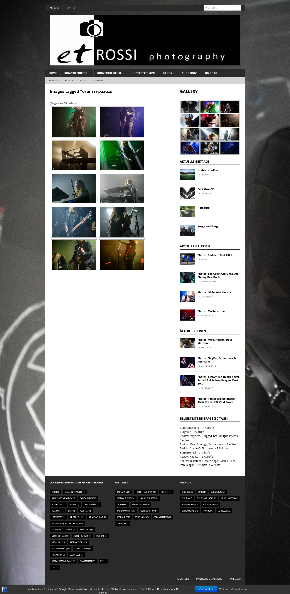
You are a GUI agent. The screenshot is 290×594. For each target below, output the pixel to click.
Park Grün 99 (206, 189)
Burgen (202, 492)
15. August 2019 (205, 387)
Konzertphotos (75, 73)
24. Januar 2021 (205, 193)
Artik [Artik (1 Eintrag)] (56, 492)
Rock (68, 80)
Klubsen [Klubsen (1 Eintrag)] (85, 511)
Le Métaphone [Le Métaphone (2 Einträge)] (97, 517)
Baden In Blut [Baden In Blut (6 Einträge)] (88, 498)
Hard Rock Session (149, 498)
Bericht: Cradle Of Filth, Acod (197, 448)
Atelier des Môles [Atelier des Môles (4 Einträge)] (75, 492)
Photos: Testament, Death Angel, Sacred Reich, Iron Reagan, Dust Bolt (219, 380)
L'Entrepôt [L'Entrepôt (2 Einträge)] (58, 517)
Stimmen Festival (162, 517)
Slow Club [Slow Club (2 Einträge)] (76, 555)
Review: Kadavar (190, 456)
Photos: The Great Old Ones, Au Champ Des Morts (218, 275)
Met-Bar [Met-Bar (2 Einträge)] (101, 536)
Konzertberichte (109, 73)
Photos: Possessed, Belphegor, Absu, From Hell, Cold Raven (217, 400)
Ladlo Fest (122, 504)
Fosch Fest (166, 492)
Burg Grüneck (188, 452)
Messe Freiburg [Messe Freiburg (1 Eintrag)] (82, 536)
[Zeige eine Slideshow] (63, 103)
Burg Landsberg (208, 226)
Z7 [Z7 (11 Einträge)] (103, 561)
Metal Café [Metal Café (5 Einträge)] (58, 542)
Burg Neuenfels (190, 504)
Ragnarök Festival (126, 511)
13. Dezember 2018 (207, 365)
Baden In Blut (124, 492)
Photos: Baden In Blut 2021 (215, 255)
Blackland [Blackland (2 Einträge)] (58, 504)
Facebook (54, 7)
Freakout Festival (126, 498)
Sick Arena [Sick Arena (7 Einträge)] (58, 555)
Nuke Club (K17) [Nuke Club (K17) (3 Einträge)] (61, 548)
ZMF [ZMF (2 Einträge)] (55, 567)
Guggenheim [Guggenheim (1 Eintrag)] (91, 504)
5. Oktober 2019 (205, 315)
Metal (52, 80)
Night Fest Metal (140, 504)
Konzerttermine (143, 73)
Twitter (71, 7)
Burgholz (185, 432)
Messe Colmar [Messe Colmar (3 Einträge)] (60, 536)
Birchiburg (187, 492)
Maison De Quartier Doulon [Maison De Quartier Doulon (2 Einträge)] (67, 523)
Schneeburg (224, 511)
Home (53, 73)
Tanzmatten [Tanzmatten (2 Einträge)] (87, 561)
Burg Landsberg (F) (206, 498)
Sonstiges (98, 80)
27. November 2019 (207, 281)
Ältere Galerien (193, 331)
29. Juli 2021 (203, 174)
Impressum (235, 578)
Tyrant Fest (122, 523)
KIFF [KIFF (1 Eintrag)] (71, 511)
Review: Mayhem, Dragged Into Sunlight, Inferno (209, 436)
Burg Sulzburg (210, 504)
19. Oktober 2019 (206, 296)
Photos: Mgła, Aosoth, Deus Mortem (215, 341)
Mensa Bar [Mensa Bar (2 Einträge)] (87, 529)
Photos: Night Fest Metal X (215, 292)
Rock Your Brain (149, 511)
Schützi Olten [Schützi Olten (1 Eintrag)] (83, 548)
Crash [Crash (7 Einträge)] (74, 504)
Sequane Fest (123, 517)
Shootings (189, 73)
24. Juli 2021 (203, 259)
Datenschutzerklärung (209, 578)
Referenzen (183, 578)
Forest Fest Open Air (146, 492)
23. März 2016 (204, 347)
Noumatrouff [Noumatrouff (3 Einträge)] (78, 542)
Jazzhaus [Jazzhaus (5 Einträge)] (57, 511)
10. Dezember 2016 (207, 406)
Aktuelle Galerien (195, 246)
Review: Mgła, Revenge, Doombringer (202, 444)
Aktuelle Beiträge (195, 162)
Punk (83, 80)
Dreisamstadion (208, 170)
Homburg (204, 207)
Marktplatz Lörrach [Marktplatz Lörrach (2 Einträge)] (63, 529)
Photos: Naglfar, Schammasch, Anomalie (217, 359)
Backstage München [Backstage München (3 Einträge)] (63, 498)
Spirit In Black (142, 517)
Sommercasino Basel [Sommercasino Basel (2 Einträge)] (63, 561)
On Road (211, 73)
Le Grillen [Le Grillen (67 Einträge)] (77, 517)
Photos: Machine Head (212, 311)
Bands (167, 73)
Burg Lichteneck (229, 498)
